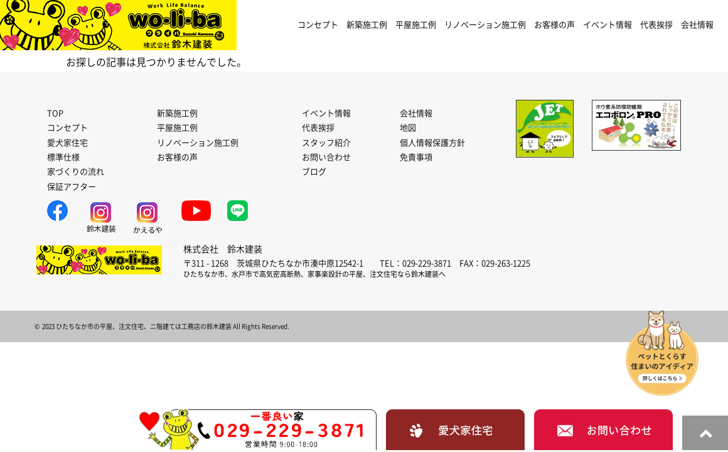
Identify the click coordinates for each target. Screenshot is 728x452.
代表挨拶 (656, 25)
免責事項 (416, 157)
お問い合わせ (326, 157)
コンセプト (317, 25)
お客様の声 (554, 25)
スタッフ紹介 (326, 143)
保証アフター (71, 187)
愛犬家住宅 (67, 143)
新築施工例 (366, 25)
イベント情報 (607, 25)
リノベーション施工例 (485, 25)
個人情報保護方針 (432, 143)
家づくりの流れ (75, 172)
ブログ (314, 172)
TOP (55, 113)
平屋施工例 (415, 25)
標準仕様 (63, 157)
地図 (408, 128)
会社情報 (697, 25)
